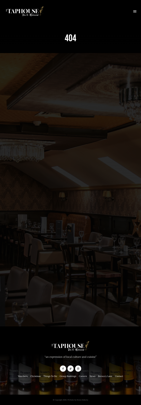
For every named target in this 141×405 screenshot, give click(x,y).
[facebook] (63, 368)
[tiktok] (70, 368)
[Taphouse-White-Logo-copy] (24, 6)
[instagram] (78, 368)
